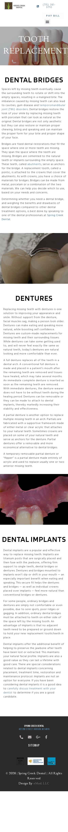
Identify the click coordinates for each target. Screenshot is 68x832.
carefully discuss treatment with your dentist (29, 691)
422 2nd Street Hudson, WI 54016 (34, 729)
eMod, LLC (41, 783)
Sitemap (34, 745)
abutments (34, 164)
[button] (47, 21)
